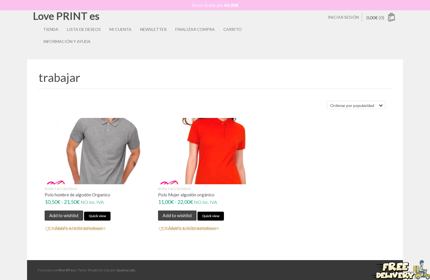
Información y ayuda (67, 41)
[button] (76, 228)
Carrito (232, 29)
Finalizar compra (195, 29)
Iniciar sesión (343, 17)
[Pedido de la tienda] (356, 105)
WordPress (67, 270)
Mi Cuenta (120, 29)
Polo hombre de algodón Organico (77, 194)
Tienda (50, 29)
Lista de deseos (84, 29)
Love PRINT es (66, 16)
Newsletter (153, 29)
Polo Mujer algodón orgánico (186, 194)
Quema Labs (126, 270)
